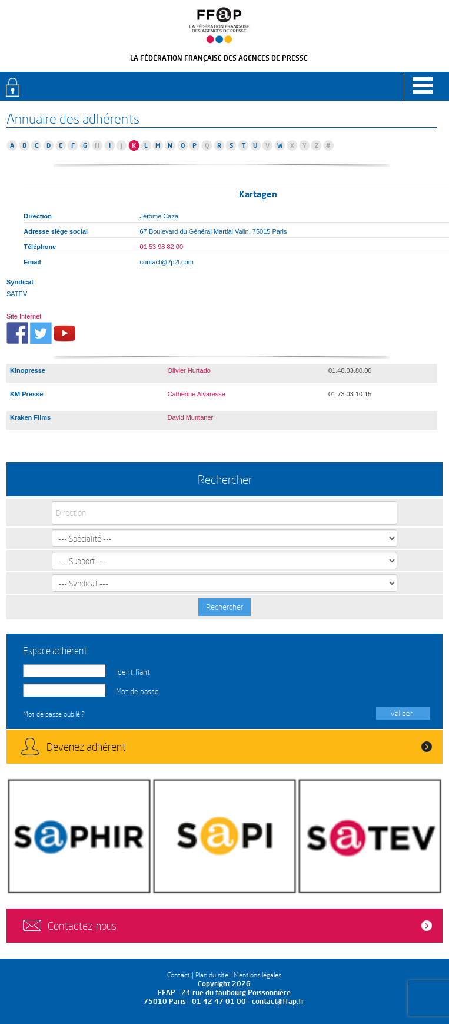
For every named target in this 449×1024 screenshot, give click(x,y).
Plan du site (211, 974)
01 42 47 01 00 (219, 1001)
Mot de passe (137, 691)
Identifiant (133, 672)
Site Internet (23, 316)
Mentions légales (257, 974)
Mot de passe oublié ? (54, 714)
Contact (178, 974)
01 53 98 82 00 (161, 246)
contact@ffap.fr (278, 1001)
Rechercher (224, 607)
